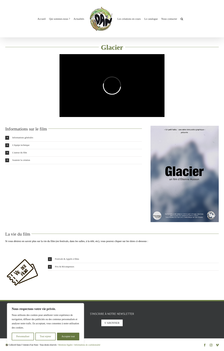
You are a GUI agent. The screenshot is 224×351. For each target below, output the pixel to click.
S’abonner (112, 322)
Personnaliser (22, 336)
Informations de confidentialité (87, 345)
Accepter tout (68, 336)
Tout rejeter (45, 336)
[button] (182, 18)
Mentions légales (65, 345)
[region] (45, 323)
